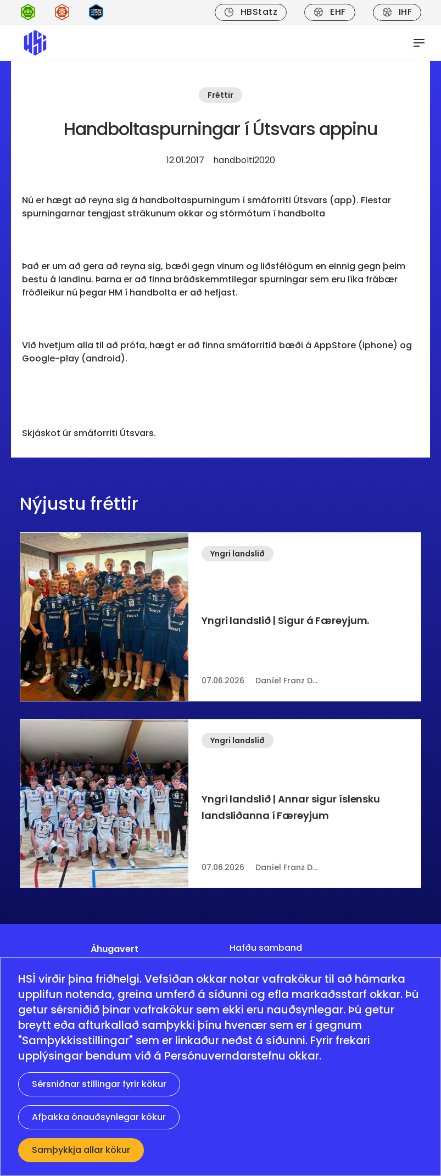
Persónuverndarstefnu (225, 1055)
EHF (329, 11)
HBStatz (250, 11)
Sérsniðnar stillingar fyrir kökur (99, 1084)
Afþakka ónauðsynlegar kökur (99, 1117)
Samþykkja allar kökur (81, 1150)
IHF (397, 11)
